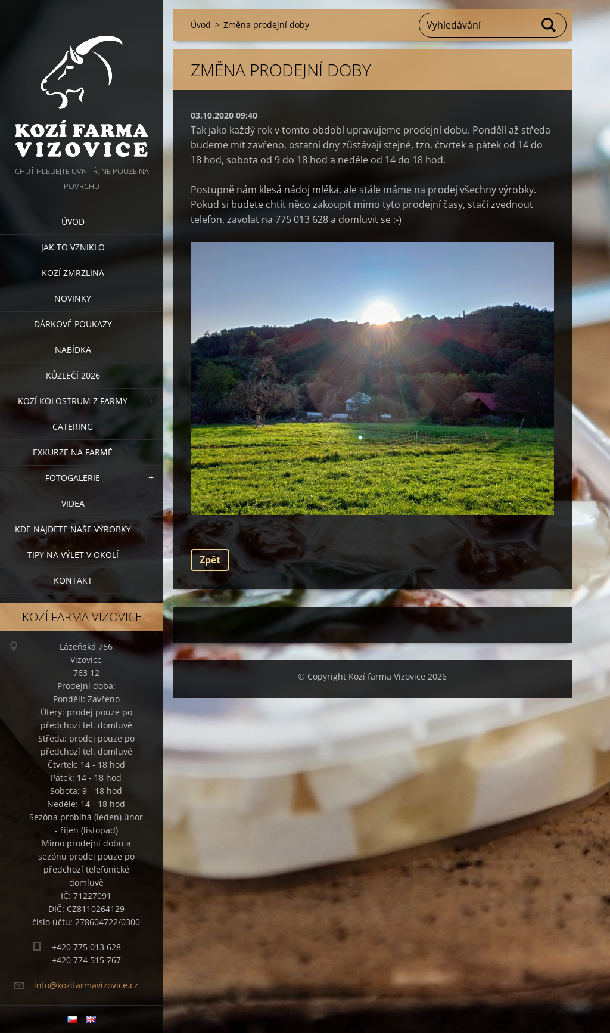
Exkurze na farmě (73, 452)
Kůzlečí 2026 (73, 375)
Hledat (549, 25)
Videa (73, 503)
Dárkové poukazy (73, 324)
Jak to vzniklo (73, 247)
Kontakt (73, 580)
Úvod (73, 221)
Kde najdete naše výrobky (73, 529)
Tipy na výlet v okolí (73, 554)
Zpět (210, 559)
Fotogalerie (72, 477)
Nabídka (73, 349)
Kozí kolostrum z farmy (72, 401)
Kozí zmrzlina (73, 272)
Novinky (72, 298)
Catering (72, 426)
